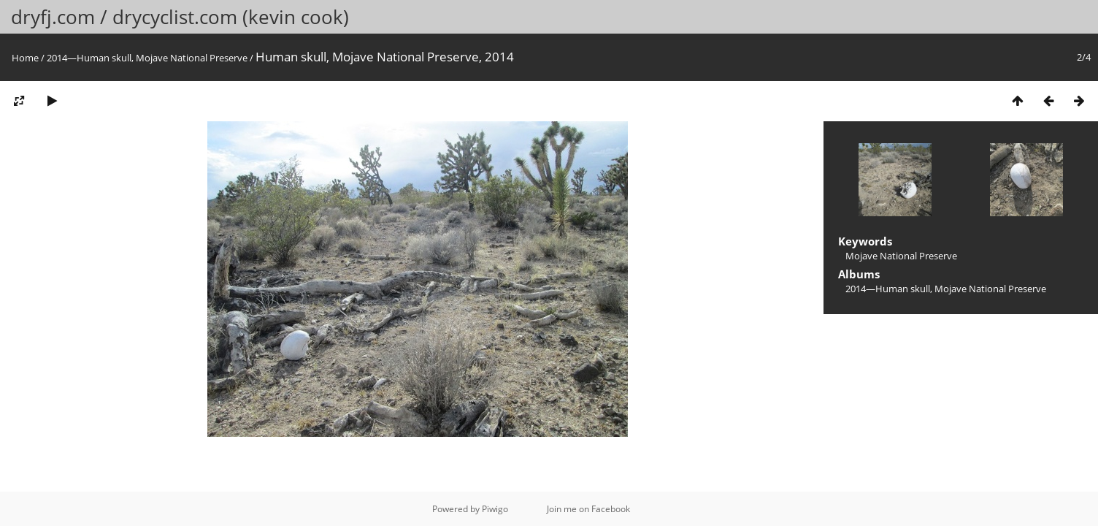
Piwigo (495, 509)
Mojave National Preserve (901, 255)
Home (25, 57)
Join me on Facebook (588, 509)
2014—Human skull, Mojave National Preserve (147, 57)
